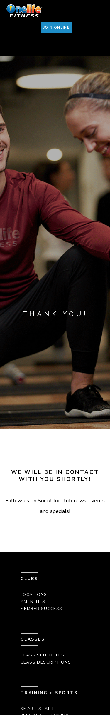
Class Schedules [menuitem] (42, 655)
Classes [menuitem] (33, 639)
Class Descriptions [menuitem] (46, 662)
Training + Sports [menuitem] (49, 693)
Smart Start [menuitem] (37, 708)
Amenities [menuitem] (33, 601)
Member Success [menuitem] (41, 608)
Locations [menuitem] (34, 594)
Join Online (56, 27)
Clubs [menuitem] (29, 578)
